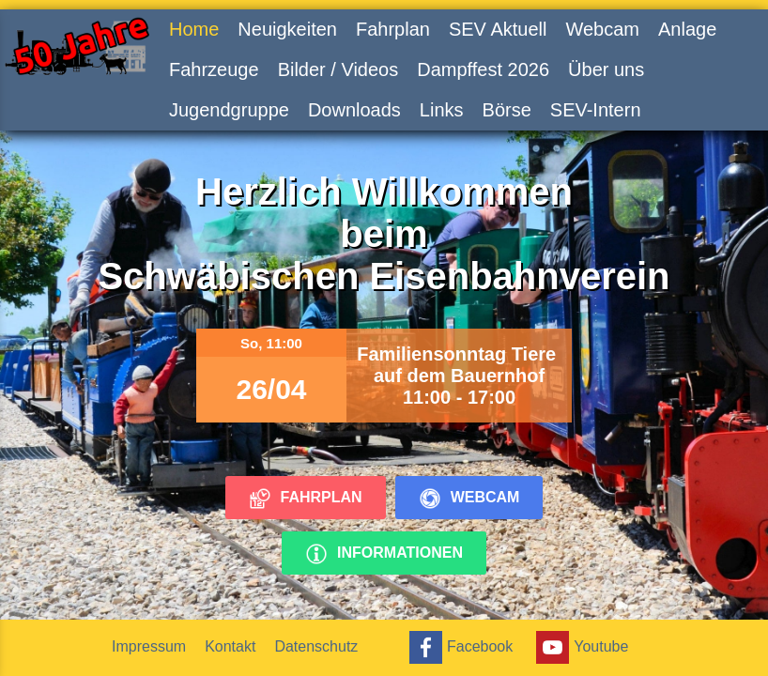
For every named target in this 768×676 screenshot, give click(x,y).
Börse (507, 110)
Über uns (606, 69)
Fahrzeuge (214, 69)
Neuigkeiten (287, 29)
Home (194, 29)
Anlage (687, 29)
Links (442, 110)
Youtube (579, 647)
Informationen (384, 554)
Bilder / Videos (338, 69)
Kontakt (230, 646)
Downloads (354, 110)
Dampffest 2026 (483, 69)
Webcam (602, 29)
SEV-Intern (595, 110)
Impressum (149, 646)
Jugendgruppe (229, 110)
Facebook (459, 647)
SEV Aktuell (498, 29)
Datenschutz (316, 646)
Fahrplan (393, 29)
